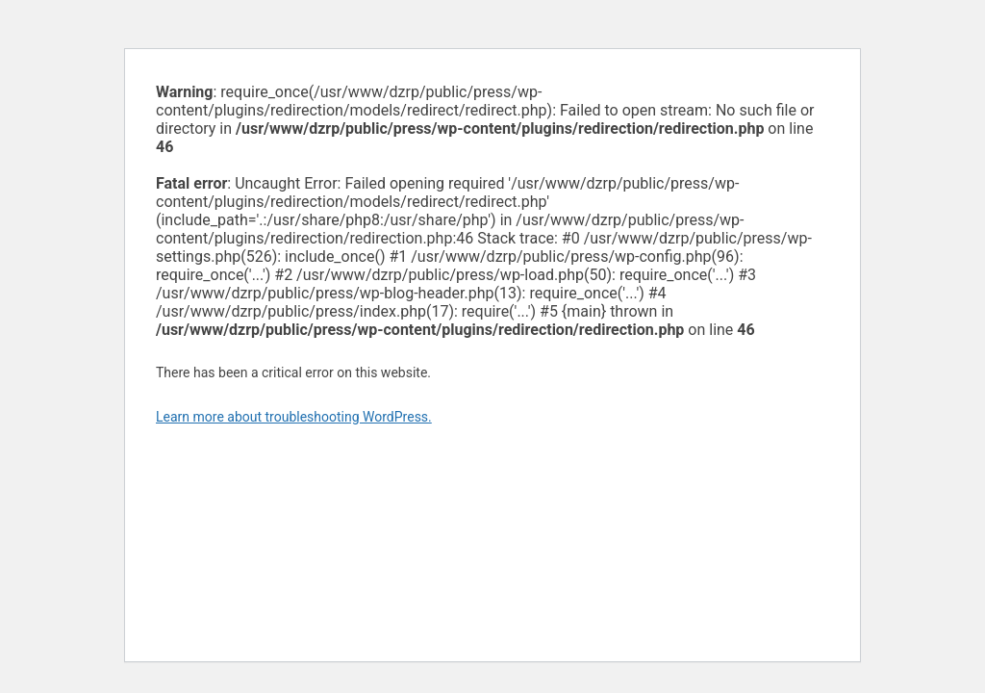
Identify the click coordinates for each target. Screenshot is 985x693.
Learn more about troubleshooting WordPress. (294, 416)
